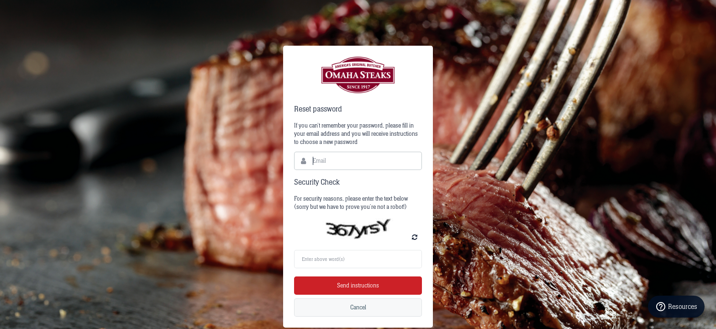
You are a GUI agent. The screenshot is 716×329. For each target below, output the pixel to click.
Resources (676, 306)
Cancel (358, 307)
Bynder (358, 75)
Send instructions (358, 285)
